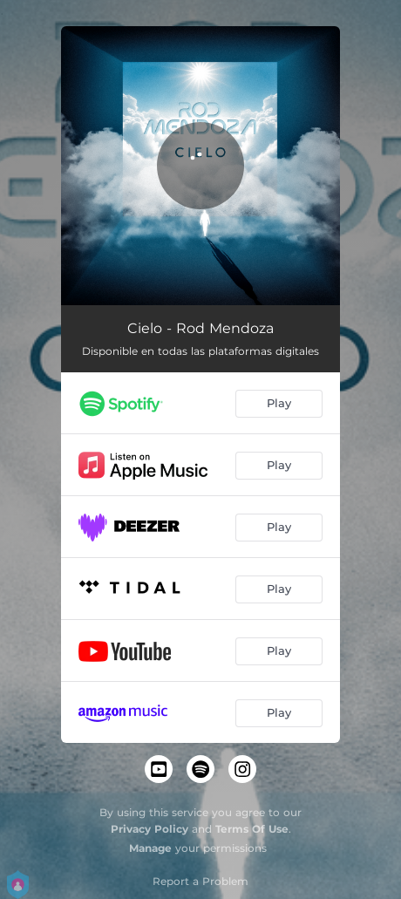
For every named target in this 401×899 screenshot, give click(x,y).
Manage (150, 848)
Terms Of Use (252, 828)
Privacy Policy (149, 828)
